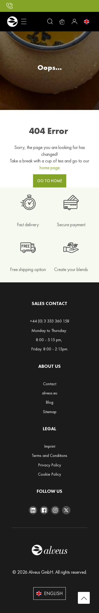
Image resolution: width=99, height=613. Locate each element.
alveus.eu (49, 393)
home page (50, 168)
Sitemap (49, 411)
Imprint (49, 446)
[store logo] (12, 21)
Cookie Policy (49, 474)
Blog (49, 402)
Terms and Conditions (49, 455)
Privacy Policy (49, 465)
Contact (49, 384)
